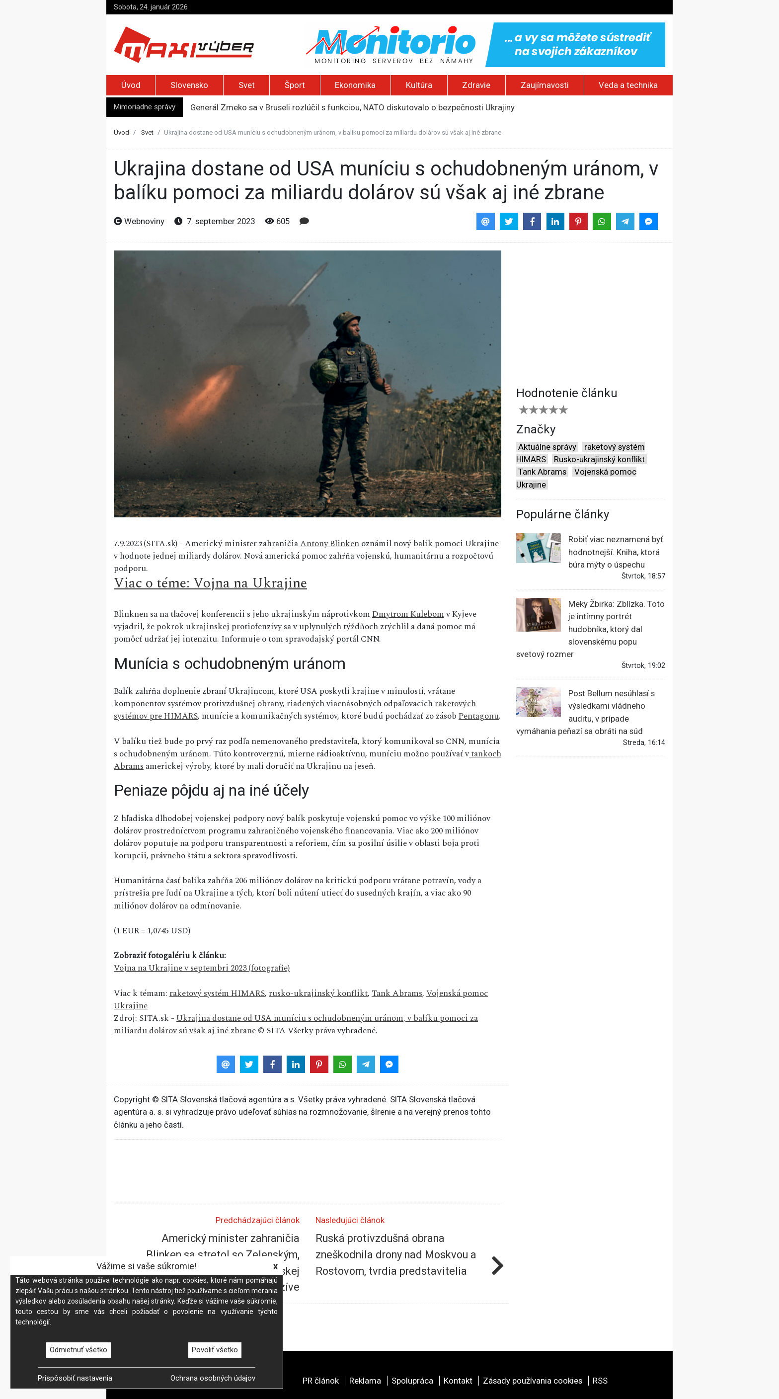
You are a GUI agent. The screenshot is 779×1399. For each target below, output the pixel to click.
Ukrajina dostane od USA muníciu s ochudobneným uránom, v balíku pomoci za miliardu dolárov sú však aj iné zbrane (296, 1024)
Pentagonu (479, 716)
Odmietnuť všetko (78, 1349)
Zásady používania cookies (532, 1381)
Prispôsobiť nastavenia (75, 1378)
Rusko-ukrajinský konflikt (599, 459)
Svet (246, 85)
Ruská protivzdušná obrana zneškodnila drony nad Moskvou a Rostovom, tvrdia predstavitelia (395, 1254)
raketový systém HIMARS (217, 993)
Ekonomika (355, 85)
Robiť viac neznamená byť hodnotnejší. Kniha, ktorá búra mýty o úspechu (589, 551)
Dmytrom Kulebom (408, 614)
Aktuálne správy (547, 447)
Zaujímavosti (545, 85)
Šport (295, 85)
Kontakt (458, 1381)
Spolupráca (412, 1381)
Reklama (365, 1381)
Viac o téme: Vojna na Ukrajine (210, 583)
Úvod (131, 85)
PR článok (321, 1381)
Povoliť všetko (215, 1349)
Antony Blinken (329, 543)
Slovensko (189, 85)
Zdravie (476, 85)
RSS (600, 1381)
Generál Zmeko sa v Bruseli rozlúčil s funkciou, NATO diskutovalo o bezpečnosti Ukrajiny (352, 107)
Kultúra (419, 85)
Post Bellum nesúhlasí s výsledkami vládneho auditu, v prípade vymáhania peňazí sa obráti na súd (585, 711)
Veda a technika (628, 85)
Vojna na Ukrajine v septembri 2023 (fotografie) (202, 968)
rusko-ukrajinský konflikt (318, 993)
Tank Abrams (397, 993)
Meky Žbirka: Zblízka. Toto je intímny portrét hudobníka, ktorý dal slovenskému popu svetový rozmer (590, 628)
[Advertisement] (590, 312)
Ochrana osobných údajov (212, 1378)
